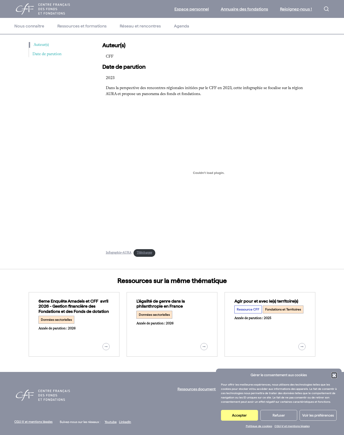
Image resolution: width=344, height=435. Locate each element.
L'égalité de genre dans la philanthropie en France (160, 304)
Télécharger (144, 252)
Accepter (239, 415)
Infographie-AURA (118, 252)
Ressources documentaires (200, 389)
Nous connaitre (29, 25)
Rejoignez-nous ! (296, 8)
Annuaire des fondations (244, 8)
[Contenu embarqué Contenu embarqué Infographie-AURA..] (209, 173)
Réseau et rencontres (140, 25)
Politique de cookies (259, 426)
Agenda (181, 25)
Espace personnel (191, 8)
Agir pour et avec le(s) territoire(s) (266, 301)
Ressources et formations (82, 25)
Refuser (279, 415)
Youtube (111, 422)
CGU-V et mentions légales (292, 426)
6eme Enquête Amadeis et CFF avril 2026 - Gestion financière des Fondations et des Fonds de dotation (73, 306)
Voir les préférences (318, 415)
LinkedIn (125, 422)
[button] (334, 375)
